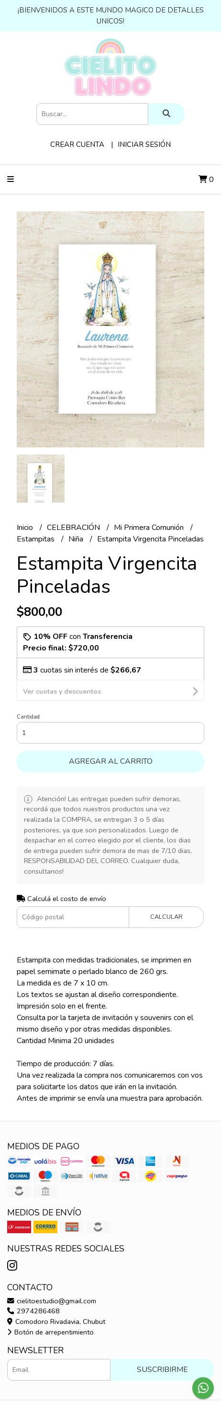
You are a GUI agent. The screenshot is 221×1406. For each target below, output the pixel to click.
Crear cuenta (77, 144)
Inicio (26, 527)
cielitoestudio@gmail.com (51, 1281)
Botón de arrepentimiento (50, 1312)
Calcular (166, 896)
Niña (76, 539)
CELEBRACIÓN (74, 527)
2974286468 (33, 1291)
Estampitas (36, 539)
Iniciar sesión (144, 144)
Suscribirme (162, 1349)
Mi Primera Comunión (150, 527)
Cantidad (28, 696)
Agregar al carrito (111, 741)
